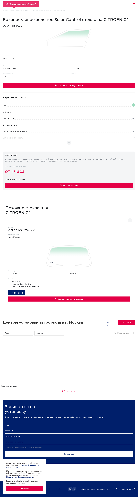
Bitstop (126, 323)
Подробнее (17, 293)
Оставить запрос (69, 185)
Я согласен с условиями (23, 447)
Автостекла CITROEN (21, 11)
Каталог (11, 11)
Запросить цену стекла (69, 85)
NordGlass (59, 489)
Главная (5, 11)
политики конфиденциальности (32, 447)
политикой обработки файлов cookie (22, 466)
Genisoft (131, 489)
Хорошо (25, 488)
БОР (50, 489)
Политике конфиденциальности (19, 477)
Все (107, 323)
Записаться (69, 454)
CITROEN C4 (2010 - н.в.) (21, 230)
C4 (30, 11)
